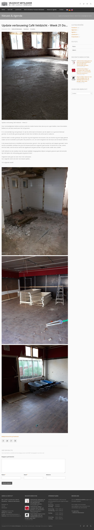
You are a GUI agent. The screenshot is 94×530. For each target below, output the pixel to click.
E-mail (87, 3)
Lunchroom (75, 34)
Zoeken (91, 93)
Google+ (11, 440)
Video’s (74, 50)
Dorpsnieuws (75, 37)
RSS (90, 3)
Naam (4, 474)
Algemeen (74, 30)
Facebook (80, 3)
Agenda (74, 32)
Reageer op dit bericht (8, 457)
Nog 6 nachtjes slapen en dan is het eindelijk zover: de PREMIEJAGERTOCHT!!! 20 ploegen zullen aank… (84, 79)
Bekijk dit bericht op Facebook (10, 436)
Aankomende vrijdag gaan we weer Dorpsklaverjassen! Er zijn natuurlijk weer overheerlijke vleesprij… (84, 63)
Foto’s (74, 46)
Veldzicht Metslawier (16, 526)
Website (48, 474)
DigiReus (50, 526)
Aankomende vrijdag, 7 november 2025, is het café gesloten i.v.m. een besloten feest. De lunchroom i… (84, 71)
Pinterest (15, 440)
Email (26, 474)
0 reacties (32, 29)
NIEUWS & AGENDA (80, 499)
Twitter (83, 3)
